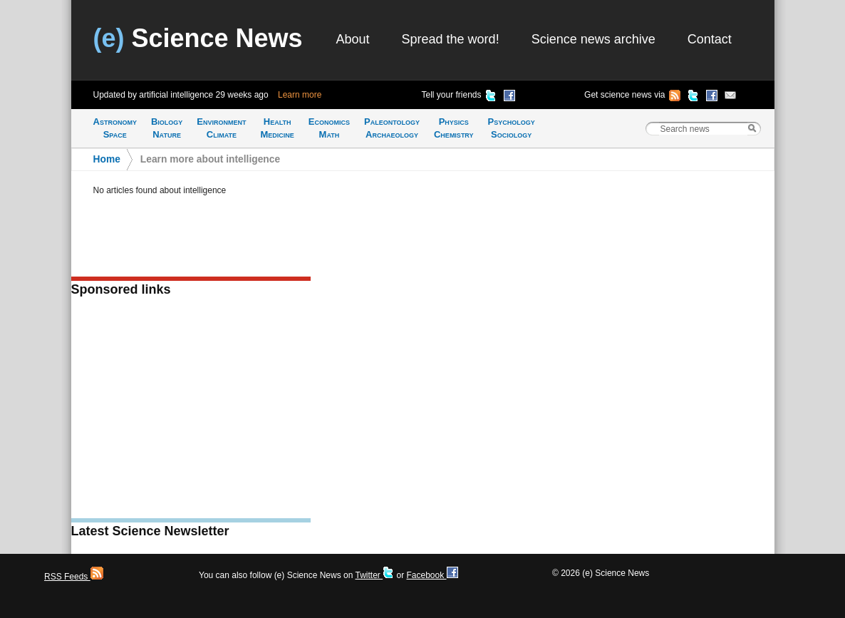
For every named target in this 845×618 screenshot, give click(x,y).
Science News (198, 38)
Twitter (374, 575)
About (353, 39)
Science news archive (593, 39)
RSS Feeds (73, 577)
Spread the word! (450, 39)
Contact (710, 39)
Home (106, 159)
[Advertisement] (191, 412)
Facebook (431, 575)
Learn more (299, 95)
